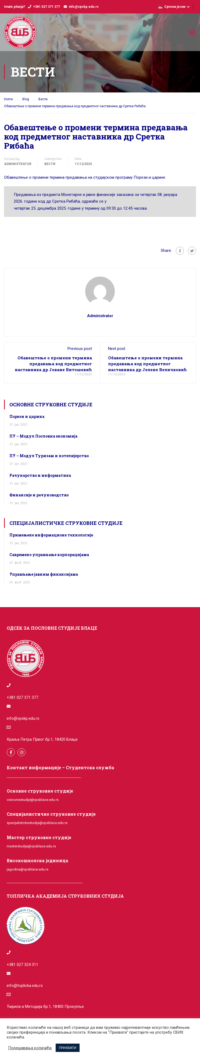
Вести (49, 164)
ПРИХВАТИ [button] (67, 1048)
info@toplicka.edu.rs (25, 985)
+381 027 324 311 (22, 964)
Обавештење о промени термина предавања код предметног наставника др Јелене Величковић (147, 363)
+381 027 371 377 (46, 7)
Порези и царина (26, 416)
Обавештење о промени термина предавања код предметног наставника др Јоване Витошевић (53, 363)
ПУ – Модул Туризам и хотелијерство (49, 455)
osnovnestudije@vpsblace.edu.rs (33, 800)
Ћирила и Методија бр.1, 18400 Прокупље (45, 1006)
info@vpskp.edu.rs (84, 7)
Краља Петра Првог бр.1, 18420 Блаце (42, 739)
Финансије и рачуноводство (39, 494)
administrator (17, 164)
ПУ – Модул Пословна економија (43, 436)
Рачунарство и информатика (40, 475)
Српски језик (171, 7)
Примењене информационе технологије (51, 535)
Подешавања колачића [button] (30, 1047)
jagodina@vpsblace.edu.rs (27, 869)
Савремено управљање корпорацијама (49, 554)
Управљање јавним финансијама (43, 574)
